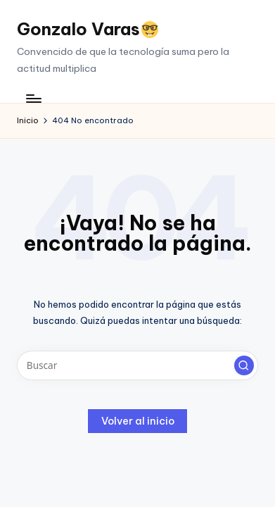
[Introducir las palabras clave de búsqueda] (137, 365)
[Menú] (33, 98)
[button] (244, 365)
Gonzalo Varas (87, 28)
